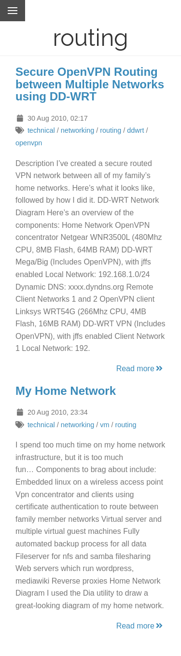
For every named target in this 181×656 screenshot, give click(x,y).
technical (41, 130)
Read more (140, 368)
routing (110, 130)
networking (78, 130)
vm (104, 425)
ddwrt (135, 130)
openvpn (28, 143)
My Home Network (65, 390)
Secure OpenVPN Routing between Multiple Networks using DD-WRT (89, 84)
